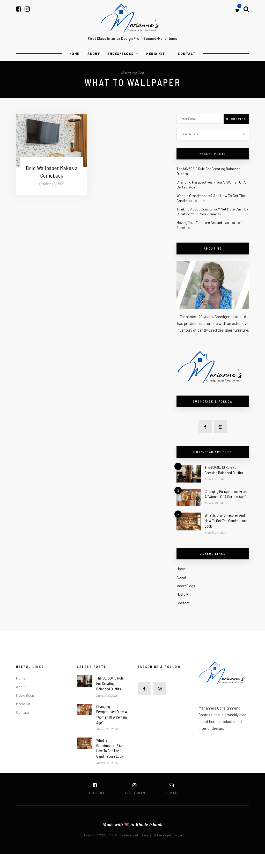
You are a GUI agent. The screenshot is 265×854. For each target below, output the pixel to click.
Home (74, 53)
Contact (187, 53)
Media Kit (155, 53)
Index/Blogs (121, 53)
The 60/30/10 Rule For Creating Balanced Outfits (110, 683)
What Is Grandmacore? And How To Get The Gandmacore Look (226, 520)
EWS (181, 835)
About (93, 53)
